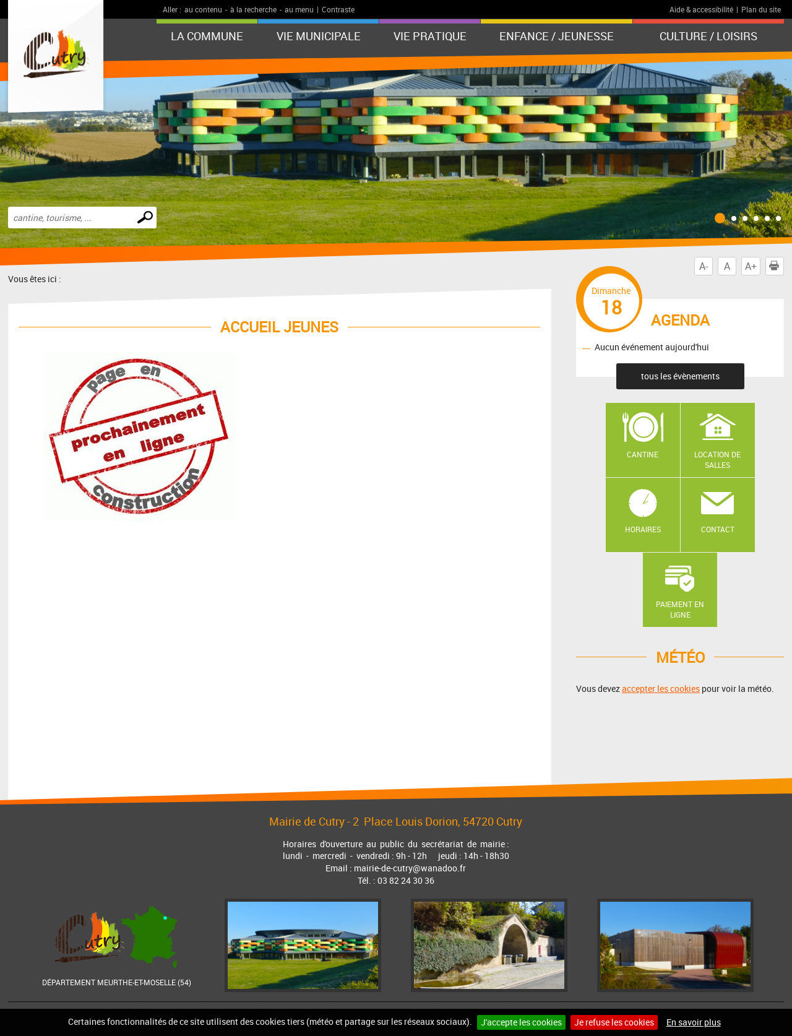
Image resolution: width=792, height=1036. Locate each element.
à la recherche (253, 9)
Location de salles (717, 459)
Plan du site (761, 9)
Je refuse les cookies (614, 1022)
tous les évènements (680, 376)
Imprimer (776, 266)
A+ (751, 266)
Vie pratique (430, 35)
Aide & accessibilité (701, 9)
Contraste (338, 9)
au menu (299, 9)
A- (703, 266)
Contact (717, 529)
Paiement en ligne (680, 609)
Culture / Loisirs (708, 35)
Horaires (643, 529)
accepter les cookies (661, 688)
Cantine (642, 454)
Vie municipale (319, 35)
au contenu (203, 9)
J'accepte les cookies (521, 1022)
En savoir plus (693, 1022)
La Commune (207, 35)
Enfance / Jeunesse (556, 35)
